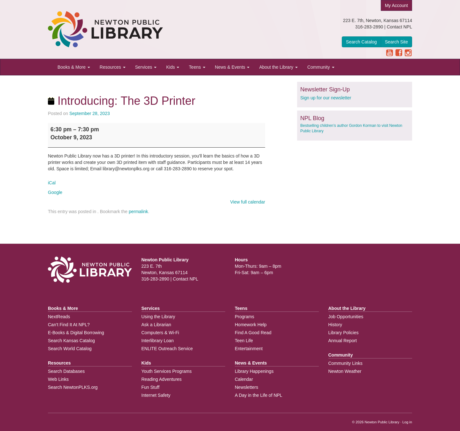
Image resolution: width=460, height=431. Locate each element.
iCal (52, 182)
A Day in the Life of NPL (258, 395)
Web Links (58, 379)
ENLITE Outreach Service (167, 348)
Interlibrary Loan (158, 340)
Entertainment (249, 348)
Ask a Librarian (156, 324)
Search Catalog (361, 41)
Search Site (396, 41)
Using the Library (158, 316)
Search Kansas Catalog (71, 340)
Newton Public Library (381, 422)
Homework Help (251, 324)
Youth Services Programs (167, 371)
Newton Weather (345, 371)
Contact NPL (399, 26)
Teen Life (244, 340)
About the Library (278, 67)
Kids (172, 67)
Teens (197, 67)
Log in (407, 422)
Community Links (345, 363)
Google (55, 192)
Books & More (73, 67)
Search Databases (66, 371)
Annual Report (342, 340)
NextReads (59, 316)
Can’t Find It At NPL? (69, 324)
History (335, 324)
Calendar (244, 379)
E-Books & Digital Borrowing (76, 332)
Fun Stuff (151, 387)
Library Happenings (254, 371)
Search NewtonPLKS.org (73, 387)
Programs (244, 316)
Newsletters (246, 387)
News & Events (232, 67)
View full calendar (247, 201)
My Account (396, 5)
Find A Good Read (253, 332)
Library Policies (343, 332)
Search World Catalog (70, 348)
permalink (138, 211)
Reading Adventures (162, 379)
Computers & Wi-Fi (160, 332)
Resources (113, 67)
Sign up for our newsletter (325, 97)
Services (146, 67)
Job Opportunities (346, 316)
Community (320, 67)
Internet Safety (156, 395)
